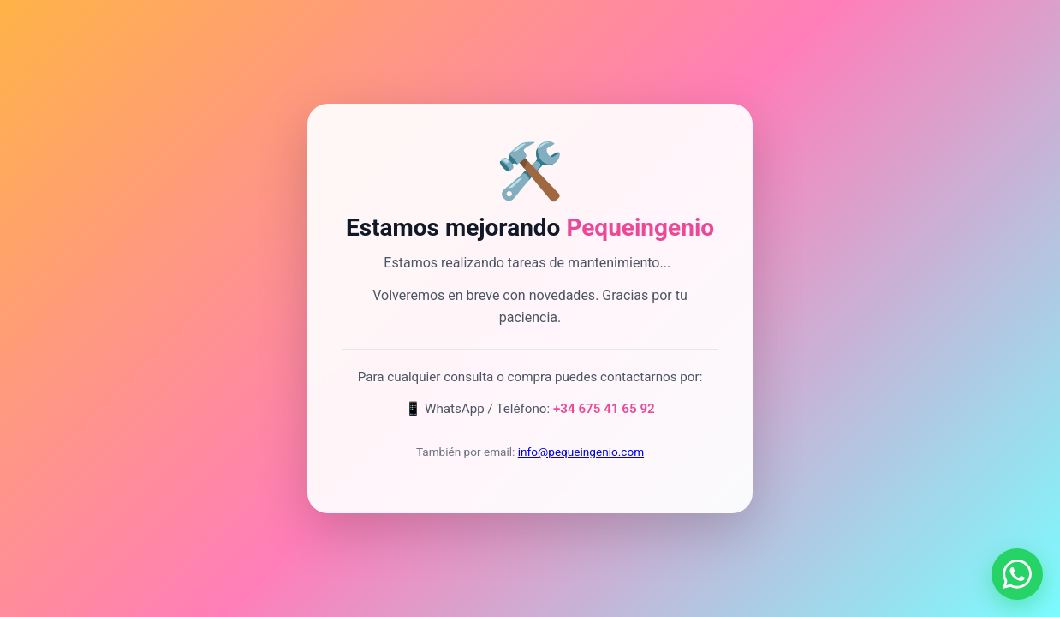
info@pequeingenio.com (581, 451)
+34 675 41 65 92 (604, 408)
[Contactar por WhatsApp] (1017, 574)
